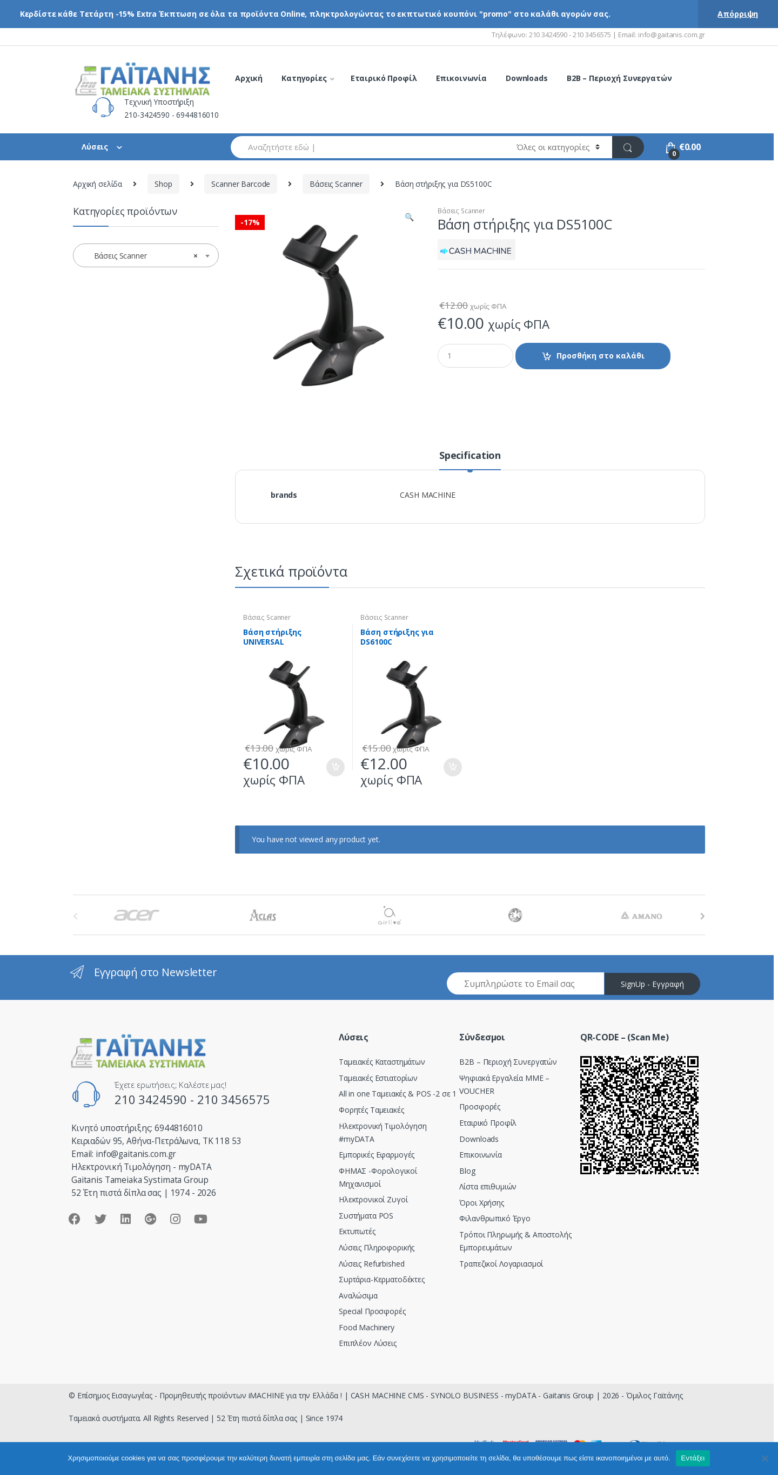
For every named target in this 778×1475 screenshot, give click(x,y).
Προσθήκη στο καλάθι (600, 355)
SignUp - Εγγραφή (652, 984)
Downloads (527, 78)
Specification (470, 456)
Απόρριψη (737, 14)
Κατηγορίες (304, 78)
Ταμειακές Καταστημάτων (382, 1062)
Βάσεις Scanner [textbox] (143, 255)
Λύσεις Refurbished (371, 1264)
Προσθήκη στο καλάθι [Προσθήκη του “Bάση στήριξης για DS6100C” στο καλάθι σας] (452, 767)
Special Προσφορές (372, 1311)
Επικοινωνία (461, 78)
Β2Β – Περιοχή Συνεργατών (508, 1062)
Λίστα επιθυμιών (488, 1186)
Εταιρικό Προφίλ (384, 78)
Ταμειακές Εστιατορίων (378, 1078)
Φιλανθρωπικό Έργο (495, 1218)
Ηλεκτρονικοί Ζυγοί (373, 1199)
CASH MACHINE (427, 495)
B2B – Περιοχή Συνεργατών (619, 78)
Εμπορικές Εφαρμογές (376, 1154)
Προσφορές (479, 1106)
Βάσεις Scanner (336, 184)
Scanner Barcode (240, 184)
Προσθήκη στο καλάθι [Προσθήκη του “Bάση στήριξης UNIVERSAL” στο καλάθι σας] (335, 767)
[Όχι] (764, 1458)
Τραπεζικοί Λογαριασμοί (501, 1264)
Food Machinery (366, 1327)
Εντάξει (693, 1458)
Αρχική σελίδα (97, 184)
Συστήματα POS (366, 1215)
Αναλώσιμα (358, 1295)
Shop (163, 184)
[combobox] (367, 147)
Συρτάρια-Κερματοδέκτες (382, 1279)
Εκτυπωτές (357, 1231)
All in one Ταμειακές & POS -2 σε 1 (398, 1093)
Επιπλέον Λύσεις (368, 1343)
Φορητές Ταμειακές (371, 1110)
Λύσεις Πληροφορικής (376, 1247)
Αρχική (249, 78)
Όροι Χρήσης (481, 1202)
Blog (467, 1171)
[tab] (470, 460)
